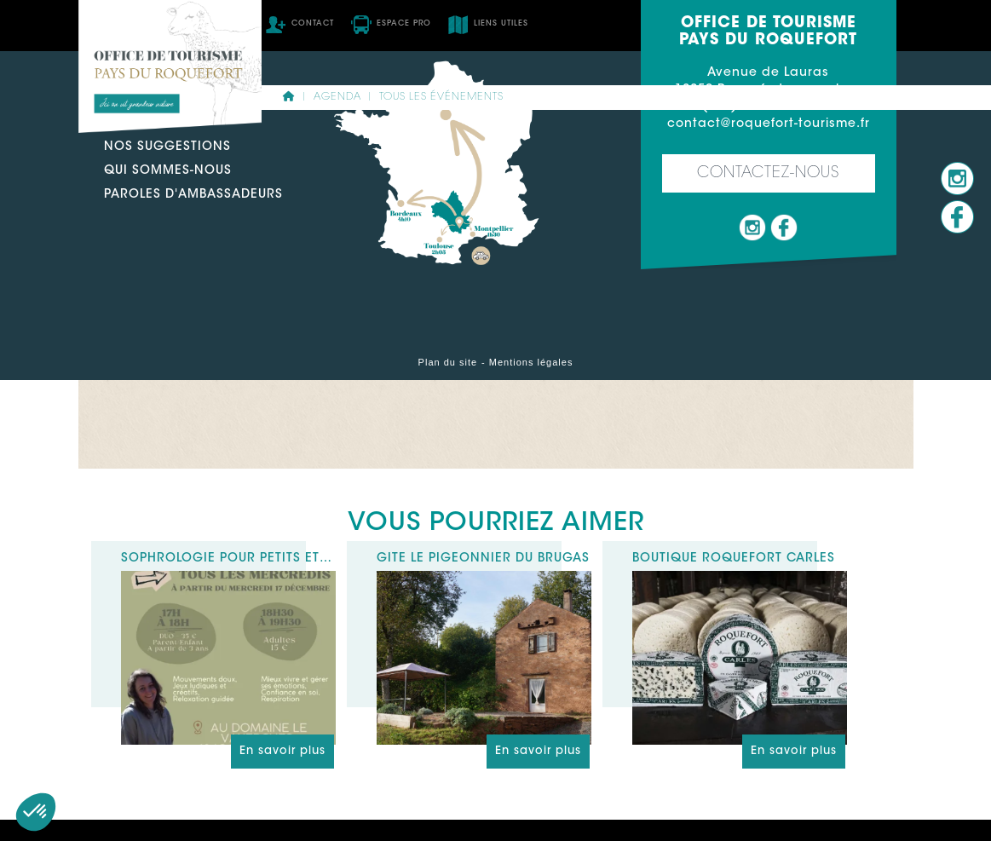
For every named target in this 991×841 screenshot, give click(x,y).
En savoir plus (282, 751)
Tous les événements (441, 97)
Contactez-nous (768, 173)
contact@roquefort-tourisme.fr (768, 124)
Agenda (337, 97)
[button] (35, 812)
